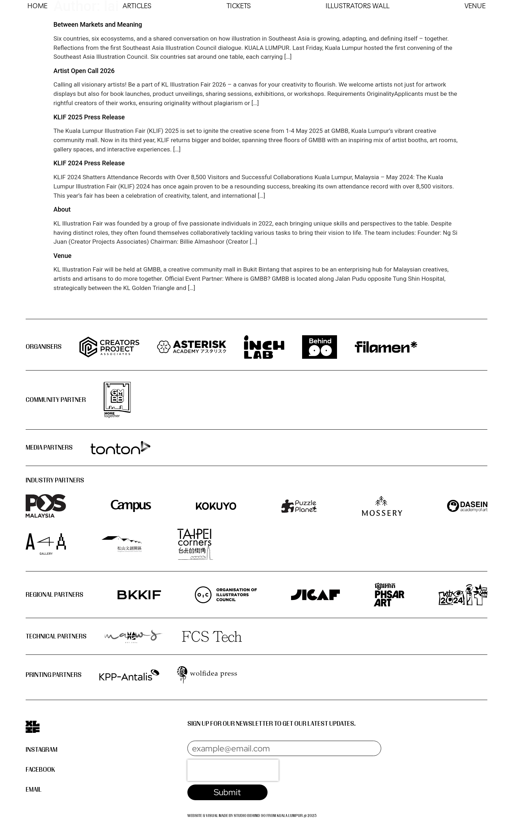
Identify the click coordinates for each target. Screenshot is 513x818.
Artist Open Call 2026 (84, 70)
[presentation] (233, 770)
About (62, 209)
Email (34, 790)
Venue (62, 255)
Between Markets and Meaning (97, 24)
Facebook (40, 770)
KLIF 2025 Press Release (89, 117)
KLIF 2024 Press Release (89, 163)
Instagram (41, 750)
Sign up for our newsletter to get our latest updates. (271, 724)
